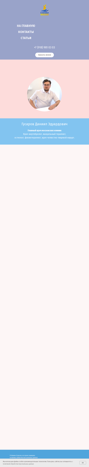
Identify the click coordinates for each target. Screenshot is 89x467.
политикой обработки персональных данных (18, 464)
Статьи (26, 38)
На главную (26, 26)
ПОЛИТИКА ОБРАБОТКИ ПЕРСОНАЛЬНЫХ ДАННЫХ (24, 457)
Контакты (26, 32)
